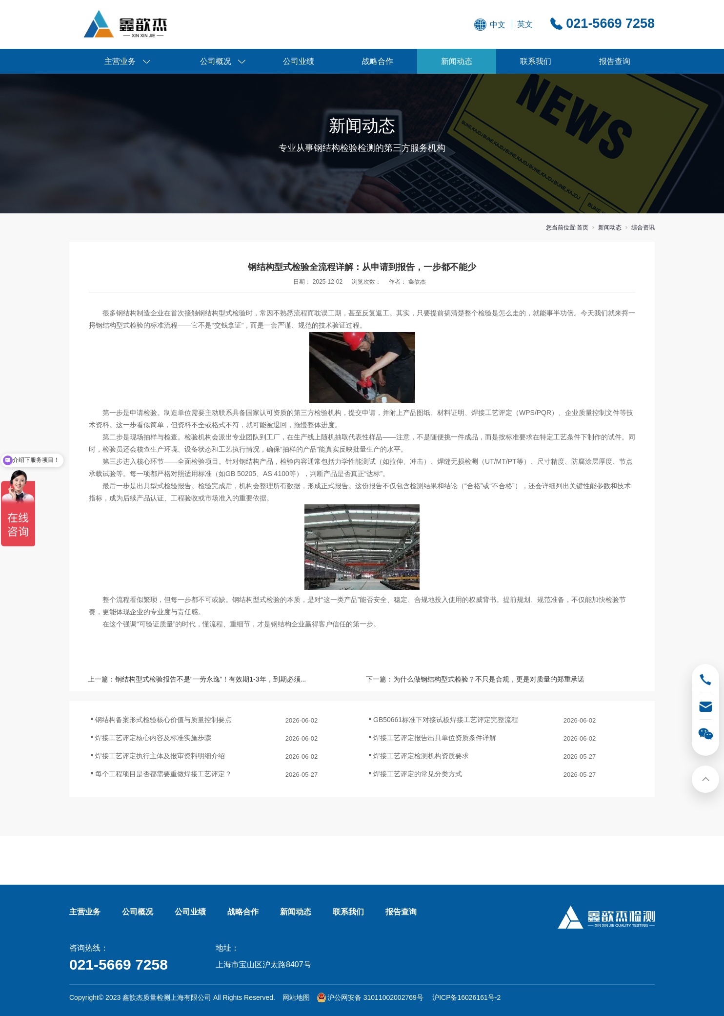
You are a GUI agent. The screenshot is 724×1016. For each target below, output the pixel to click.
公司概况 (215, 61)
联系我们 (535, 61)
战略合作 (377, 61)
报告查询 (614, 61)
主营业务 (120, 61)
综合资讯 (643, 227)
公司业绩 (298, 61)
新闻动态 (456, 61)
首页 (582, 227)
